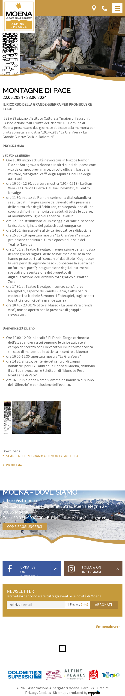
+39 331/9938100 (27, 517)
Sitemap (59, 692)
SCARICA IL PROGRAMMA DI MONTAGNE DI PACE (44, 456)
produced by (84, 692)
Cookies (45, 692)
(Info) (84, 604)
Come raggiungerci (24, 526)
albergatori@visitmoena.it (86, 517)
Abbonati (103, 604)
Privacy (79, 604)
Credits (103, 688)
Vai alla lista (12, 465)
